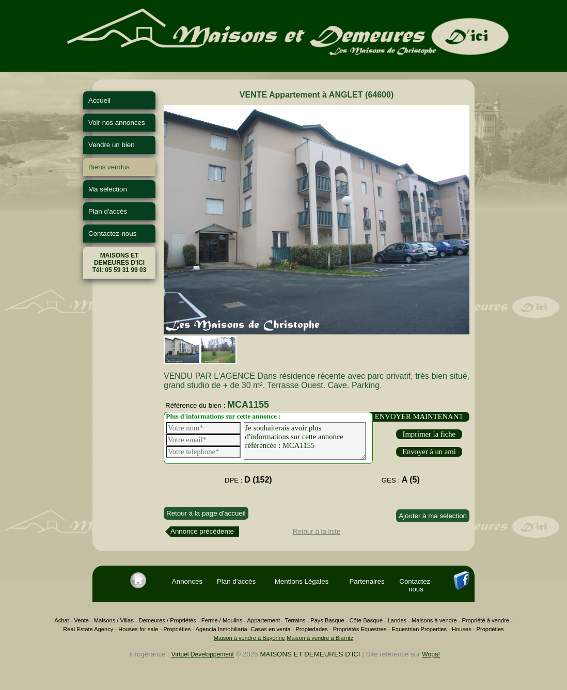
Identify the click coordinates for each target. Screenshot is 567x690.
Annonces (187, 581)
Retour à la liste (317, 531)
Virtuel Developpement (202, 654)
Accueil (99, 100)
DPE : (248, 479)
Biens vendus (109, 167)
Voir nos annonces (116, 122)
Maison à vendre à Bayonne (249, 638)
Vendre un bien (111, 145)
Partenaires (366, 581)
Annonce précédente (202, 531)
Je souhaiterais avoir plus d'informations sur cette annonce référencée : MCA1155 (305, 441)
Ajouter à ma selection (433, 516)
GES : (401, 479)
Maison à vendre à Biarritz (320, 638)
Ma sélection (107, 189)
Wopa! (430, 654)
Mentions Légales (301, 581)
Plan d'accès (107, 211)
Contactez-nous (112, 233)
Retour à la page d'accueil (206, 513)
